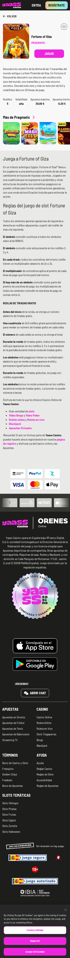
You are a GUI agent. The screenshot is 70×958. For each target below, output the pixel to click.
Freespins (8, 768)
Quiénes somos (10, 907)
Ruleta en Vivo (45, 728)
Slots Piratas (9, 809)
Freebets (7, 780)
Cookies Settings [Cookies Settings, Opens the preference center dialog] (35, 935)
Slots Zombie (9, 826)
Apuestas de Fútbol (13, 722)
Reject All (35, 945)
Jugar (49, 54)
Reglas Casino (44, 768)
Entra (36, 5)
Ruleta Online (44, 722)
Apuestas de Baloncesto (15, 734)
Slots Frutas (9, 814)
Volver (10, 16)
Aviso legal (42, 907)
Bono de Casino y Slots (15, 763)
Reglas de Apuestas (47, 785)
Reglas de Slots (45, 774)
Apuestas (10, 709)
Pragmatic (38, 42)
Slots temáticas (16, 795)
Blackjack (42, 745)
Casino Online (44, 717)
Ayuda (42, 755)
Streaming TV (10, 740)
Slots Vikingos (10, 803)
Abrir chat (35, 693)
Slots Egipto (9, 820)
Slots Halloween (11, 831)
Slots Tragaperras (46, 734)
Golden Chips (9, 774)
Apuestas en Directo (13, 717)
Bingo (40, 740)
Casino (42, 709)
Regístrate (56, 5)
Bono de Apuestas (12, 785)
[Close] (65, 915)
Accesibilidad (44, 780)
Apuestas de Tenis (12, 728)
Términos (10, 755)
